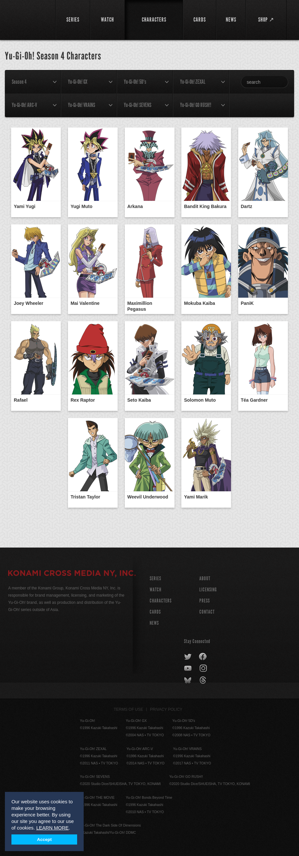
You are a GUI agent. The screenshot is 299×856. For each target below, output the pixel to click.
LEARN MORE (52, 827)
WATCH (155, 589)
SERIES (155, 578)
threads (204, 680)
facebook (203, 657)
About (204, 578)
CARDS (155, 612)
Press (204, 601)
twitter (188, 657)
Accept (44, 839)
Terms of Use (128, 709)
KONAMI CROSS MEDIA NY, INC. (72, 574)
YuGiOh (28, 19)
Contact (207, 612)
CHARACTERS (161, 601)
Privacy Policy (166, 709)
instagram (204, 669)
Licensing (208, 589)
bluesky (188, 680)
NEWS (154, 623)
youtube (188, 669)
